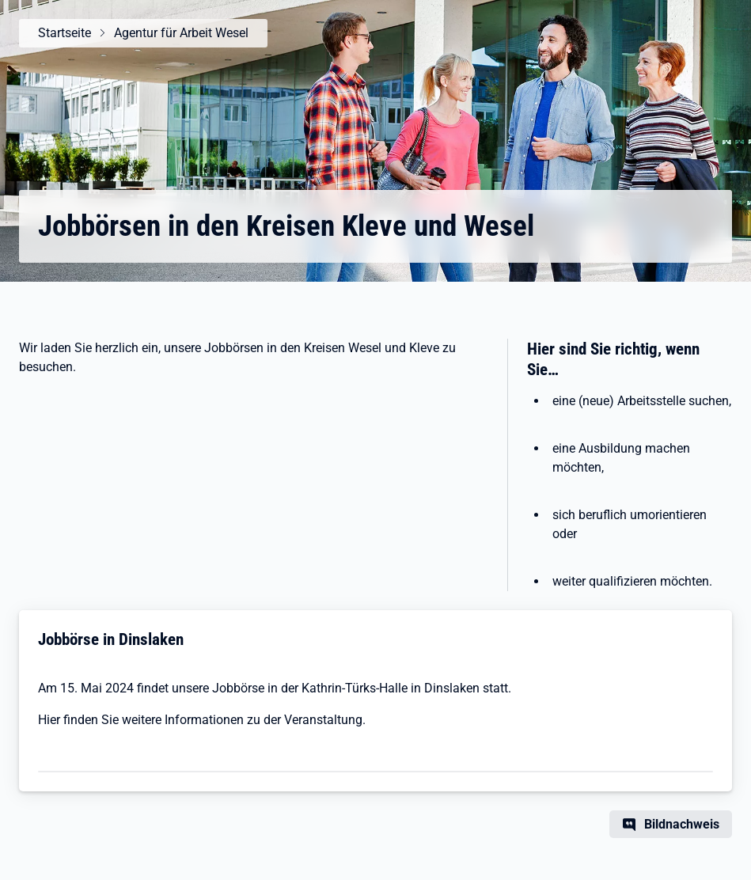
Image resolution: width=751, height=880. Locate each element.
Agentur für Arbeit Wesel (181, 32)
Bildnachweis (681, 824)
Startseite (64, 32)
